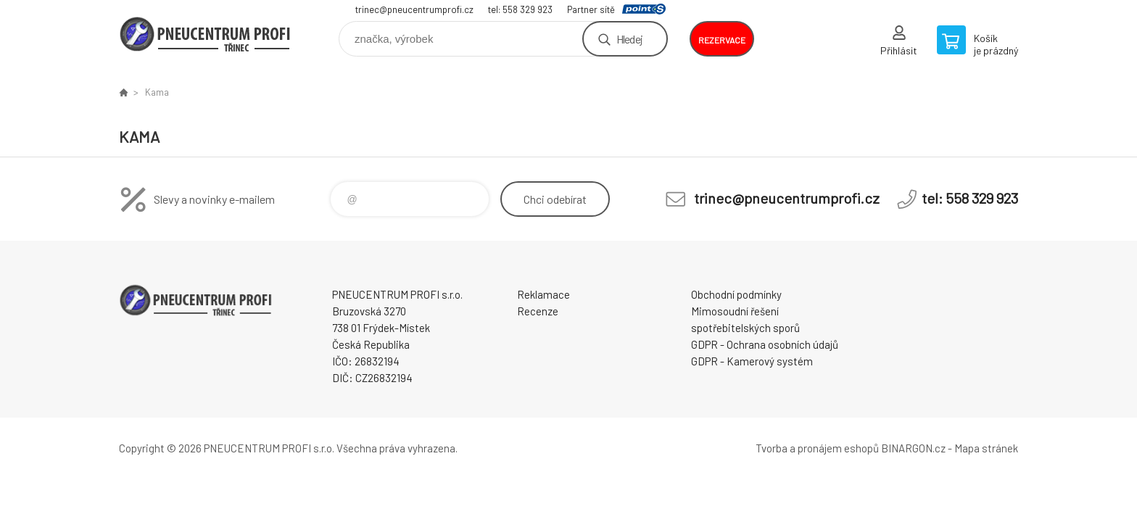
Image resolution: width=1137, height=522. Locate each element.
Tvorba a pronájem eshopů (817, 448)
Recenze (537, 311)
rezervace (721, 40)
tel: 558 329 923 (520, 9)
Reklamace (543, 294)
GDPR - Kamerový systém (752, 361)
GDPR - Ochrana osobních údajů (764, 344)
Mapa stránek (986, 448)
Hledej (629, 39)
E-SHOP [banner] (206, 33)
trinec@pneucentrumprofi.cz (414, 9)
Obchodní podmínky (736, 294)
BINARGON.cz (913, 448)
